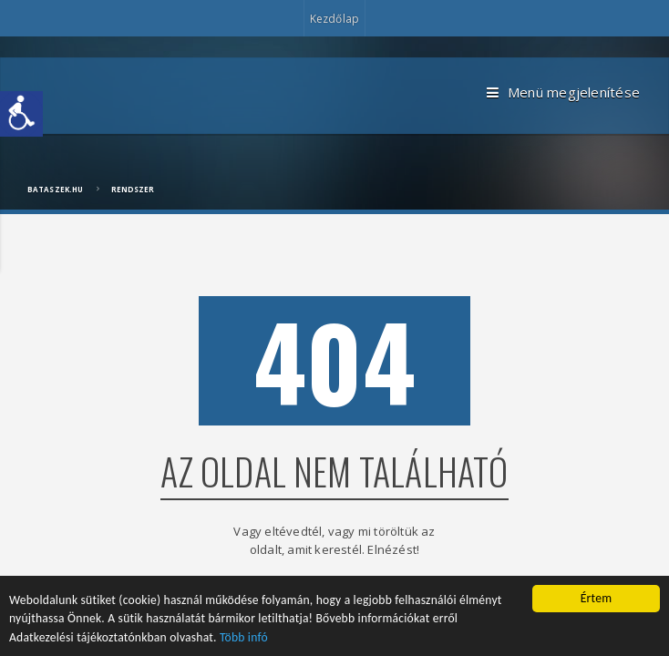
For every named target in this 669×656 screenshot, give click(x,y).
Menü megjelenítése (563, 93)
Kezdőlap (334, 18)
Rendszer (133, 189)
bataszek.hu (55, 189)
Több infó (244, 638)
